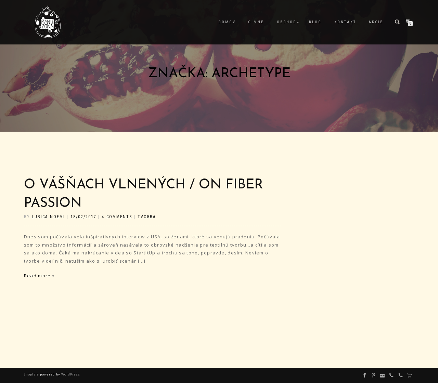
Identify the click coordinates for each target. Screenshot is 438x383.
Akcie (376, 22)
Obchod (287, 22)
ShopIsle (32, 374)
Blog (315, 22)
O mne (256, 22)
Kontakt (345, 22)
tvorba (147, 216)
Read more (37, 276)
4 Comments (117, 216)
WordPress (70, 374)
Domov (227, 22)
